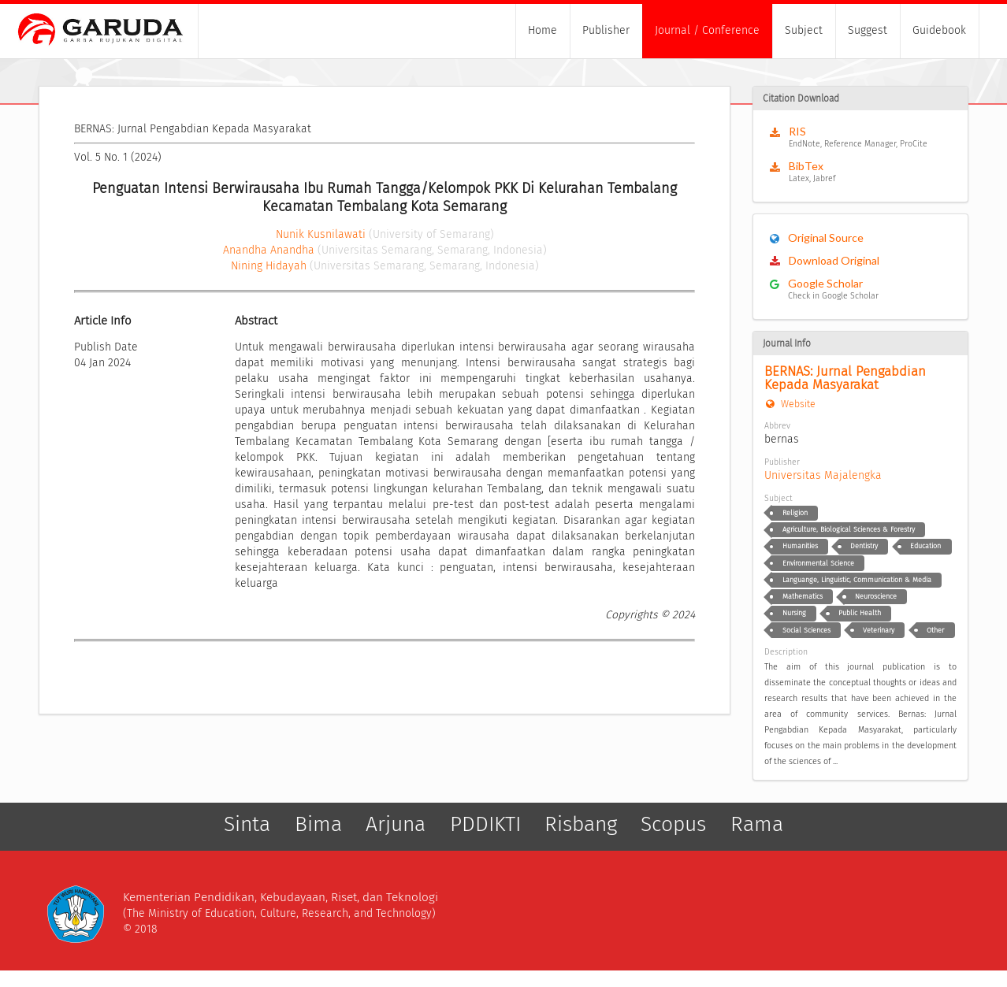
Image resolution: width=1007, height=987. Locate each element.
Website (790, 404)
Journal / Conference (707, 30)
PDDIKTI (485, 824)
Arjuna (395, 824)
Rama (756, 824)
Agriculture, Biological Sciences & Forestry (848, 529)
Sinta (247, 824)
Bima (318, 824)
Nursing (794, 613)
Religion (795, 513)
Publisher (606, 30)
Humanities (800, 546)
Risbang (580, 824)
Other (935, 630)
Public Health (859, 613)
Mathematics (802, 596)
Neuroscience (876, 596)
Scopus (673, 824)
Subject (804, 30)
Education (925, 546)
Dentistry (864, 546)
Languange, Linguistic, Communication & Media (856, 580)
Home (542, 30)
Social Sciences (806, 630)
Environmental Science (818, 563)
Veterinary (878, 630)
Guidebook (939, 30)
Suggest (867, 30)
